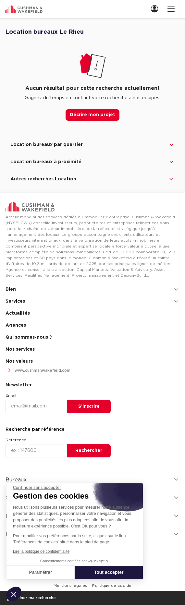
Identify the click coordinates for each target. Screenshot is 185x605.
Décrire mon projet (92, 115)
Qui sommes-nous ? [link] (29, 337)
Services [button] (92, 301)
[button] (13, 594)
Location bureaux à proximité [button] (92, 162)
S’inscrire (89, 406)
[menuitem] (153, 8)
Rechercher (88, 450)
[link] (156, 8)
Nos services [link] (20, 349)
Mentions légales (70, 585)
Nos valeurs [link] (19, 361)
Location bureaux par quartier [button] (92, 144)
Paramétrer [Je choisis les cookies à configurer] (40, 572)
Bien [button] (92, 289)
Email (11, 395)
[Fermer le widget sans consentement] (37, 487)
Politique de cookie (111, 585)
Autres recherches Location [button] (92, 179)
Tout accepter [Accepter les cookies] (109, 572)
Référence (16, 440)
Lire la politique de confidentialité (41, 551)
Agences (16, 325)
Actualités (18, 313)
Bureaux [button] (92, 479)
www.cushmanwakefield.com (38, 371)
